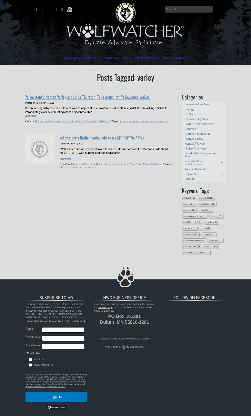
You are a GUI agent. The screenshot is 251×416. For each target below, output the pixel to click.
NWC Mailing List (44, 364)
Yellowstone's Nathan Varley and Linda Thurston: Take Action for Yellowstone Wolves (96, 96)
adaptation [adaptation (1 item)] (192, 234)
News (49, 58)
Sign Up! (56, 397)
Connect (212, 58)
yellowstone (162, 121)
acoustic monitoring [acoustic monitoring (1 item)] (195, 216)
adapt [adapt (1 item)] (206, 228)
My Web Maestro (135, 347)
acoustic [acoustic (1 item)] (206, 210)
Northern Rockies (111, 163)
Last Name (33, 345)
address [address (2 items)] (215, 240)
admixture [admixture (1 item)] (212, 246)
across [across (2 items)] (217, 216)
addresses (72, 166)
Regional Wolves (77, 121)
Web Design (111, 347)
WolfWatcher (104, 121)
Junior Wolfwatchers (175, 58)
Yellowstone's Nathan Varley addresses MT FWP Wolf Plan (108, 136)
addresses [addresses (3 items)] (193, 246)
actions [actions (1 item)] (212, 222)
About (66, 58)
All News (39, 121)
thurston (145, 121)
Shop (84, 58)
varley (153, 121)
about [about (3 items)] (190, 197)
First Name (34, 337)
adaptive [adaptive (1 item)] (209, 234)
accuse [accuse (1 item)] (190, 210)
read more (31, 115)
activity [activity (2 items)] (191, 228)
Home (34, 58)
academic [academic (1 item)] (207, 198)
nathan (136, 121)
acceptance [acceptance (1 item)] (208, 204)
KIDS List (39, 359)
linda (129, 121)
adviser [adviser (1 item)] (203, 253)
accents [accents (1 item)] (190, 204)
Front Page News (53, 121)
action (123, 121)
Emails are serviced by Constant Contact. (45, 386)
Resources (106, 58)
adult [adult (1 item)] (189, 253)
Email (30, 328)
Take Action (135, 58)
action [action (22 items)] (193, 222)
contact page (105, 307)
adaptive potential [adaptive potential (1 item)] (195, 240)
